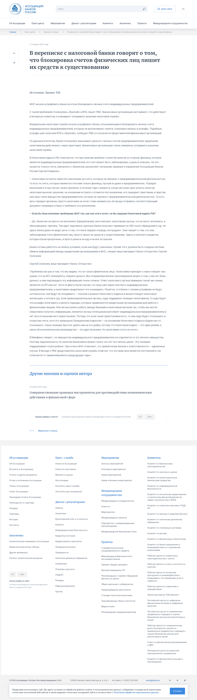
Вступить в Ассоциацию (21, 469)
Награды (13, 508)
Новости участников (65, 469)
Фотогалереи (61, 480)
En (183, 9)
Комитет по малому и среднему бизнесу (167, 514)
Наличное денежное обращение (71, 558)
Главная (12, 32)
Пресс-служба (64, 457)
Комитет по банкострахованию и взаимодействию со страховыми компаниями (163, 547)
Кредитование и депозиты (68, 541)
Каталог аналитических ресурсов (25, 558)
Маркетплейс (108, 606)
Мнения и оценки (51, 32)
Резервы (59, 580)
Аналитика (125, 23)
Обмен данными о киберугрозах (117, 584)
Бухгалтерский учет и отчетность (71, 519)
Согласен (177, 691)
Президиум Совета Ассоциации (25, 497)
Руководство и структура (21, 502)
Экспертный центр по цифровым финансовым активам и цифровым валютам (165, 603)
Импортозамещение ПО (113, 570)
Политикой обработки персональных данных (136, 692)
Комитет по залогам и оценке (162, 472)
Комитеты (108, 23)
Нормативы (61, 563)
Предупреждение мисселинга (116, 590)
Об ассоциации (18, 457)
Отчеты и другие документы (23, 475)
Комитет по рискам (157, 533)
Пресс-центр (38, 23)
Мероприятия (58, 23)
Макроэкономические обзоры (24, 547)
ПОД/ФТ (59, 575)
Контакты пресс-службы (67, 486)
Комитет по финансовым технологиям (166, 539)
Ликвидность (62, 552)
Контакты (14, 525)
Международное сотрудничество (170, 23)
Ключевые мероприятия (113, 469)
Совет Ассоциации (18, 491)
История (13, 519)
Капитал (59, 524)
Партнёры (14, 514)
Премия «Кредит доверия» (114, 564)
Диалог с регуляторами (84, 23)
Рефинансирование (65, 586)
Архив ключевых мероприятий (116, 480)
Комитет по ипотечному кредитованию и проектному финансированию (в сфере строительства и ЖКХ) (166, 497)
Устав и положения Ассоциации (25, 480)
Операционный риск (65, 547)
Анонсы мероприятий (112, 463)
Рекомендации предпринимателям (118, 612)
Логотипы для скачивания (68, 491)
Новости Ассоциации (66, 463)
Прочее (59, 591)
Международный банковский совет (119, 531)
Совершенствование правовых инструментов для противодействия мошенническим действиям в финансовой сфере (91, 395)
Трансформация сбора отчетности (118, 601)
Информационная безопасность (71, 530)
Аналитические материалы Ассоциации (29, 541)
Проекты (142, 23)
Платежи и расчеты (65, 569)
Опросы (59, 508)
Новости (105, 506)
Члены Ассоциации (19, 486)
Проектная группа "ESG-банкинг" (163, 595)
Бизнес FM (52, 92)
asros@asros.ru (153, 680)
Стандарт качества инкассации (116, 595)
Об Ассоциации (17, 23)
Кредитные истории (65, 536)
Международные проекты (114, 517)
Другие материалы (18, 552)
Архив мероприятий (111, 475)
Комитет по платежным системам (164, 528)
